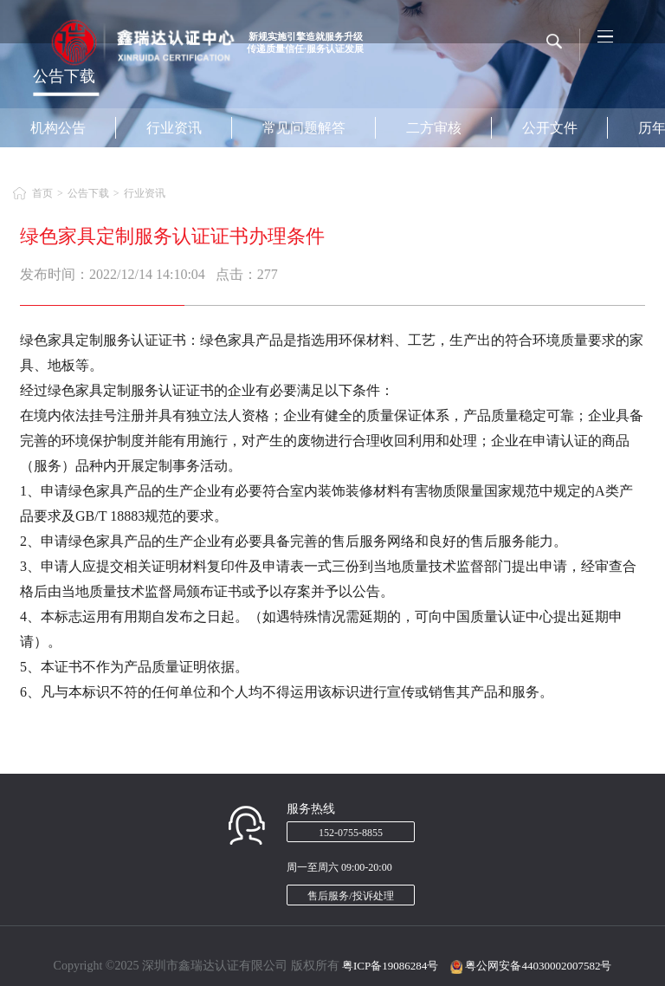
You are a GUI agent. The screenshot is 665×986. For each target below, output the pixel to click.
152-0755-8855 (351, 833)
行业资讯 (174, 127)
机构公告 (58, 127)
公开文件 (550, 127)
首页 (42, 193)
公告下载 (88, 193)
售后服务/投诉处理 (350, 896)
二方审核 (434, 127)
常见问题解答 (303, 127)
